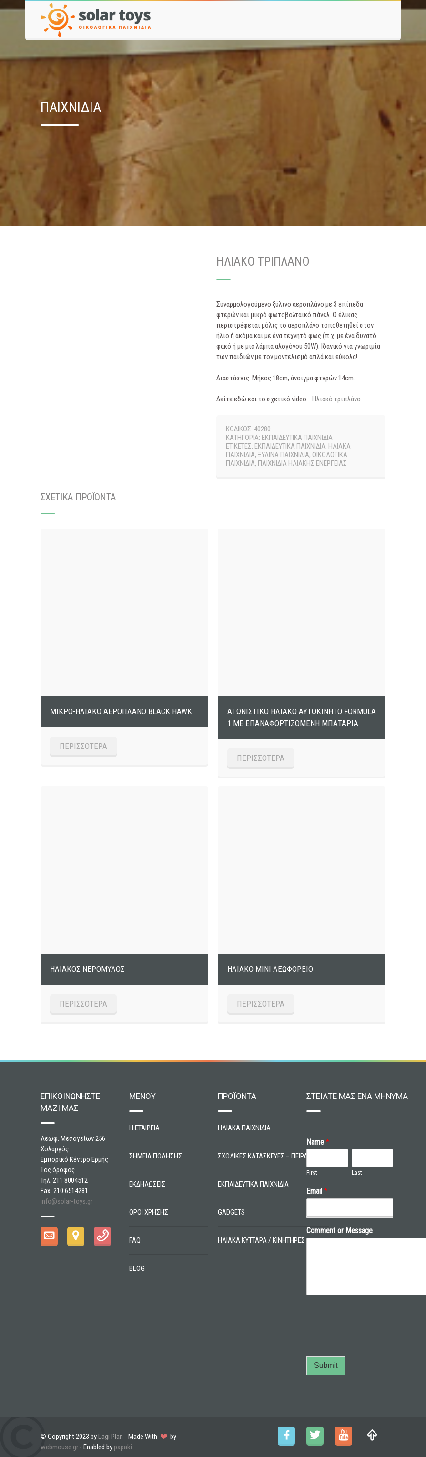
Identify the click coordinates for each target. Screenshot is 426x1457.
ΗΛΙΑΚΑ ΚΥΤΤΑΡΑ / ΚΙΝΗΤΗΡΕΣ (261, 1240)
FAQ (135, 1240)
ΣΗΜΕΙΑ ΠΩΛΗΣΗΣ (155, 1156)
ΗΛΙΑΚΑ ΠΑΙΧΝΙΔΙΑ (244, 1128)
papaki (123, 1447)
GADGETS (231, 1212)
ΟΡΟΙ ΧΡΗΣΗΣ (148, 1212)
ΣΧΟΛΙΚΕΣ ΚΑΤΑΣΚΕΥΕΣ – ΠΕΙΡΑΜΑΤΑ (271, 1156)
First (311, 1172)
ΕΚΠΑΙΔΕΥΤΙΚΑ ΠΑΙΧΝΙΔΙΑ (297, 437)
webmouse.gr (59, 1447)
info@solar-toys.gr (66, 1201)
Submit (326, 1365)
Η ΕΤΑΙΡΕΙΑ (144, 1128)
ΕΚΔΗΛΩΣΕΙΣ (147, 1184)
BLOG (137, 1268)
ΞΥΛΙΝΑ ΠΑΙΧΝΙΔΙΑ (283, 454)
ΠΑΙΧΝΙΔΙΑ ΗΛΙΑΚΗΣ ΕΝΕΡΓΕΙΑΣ (302, 463)
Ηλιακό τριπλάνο (336, 399)
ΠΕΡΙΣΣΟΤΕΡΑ (83, 746)
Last (357, 1172)
